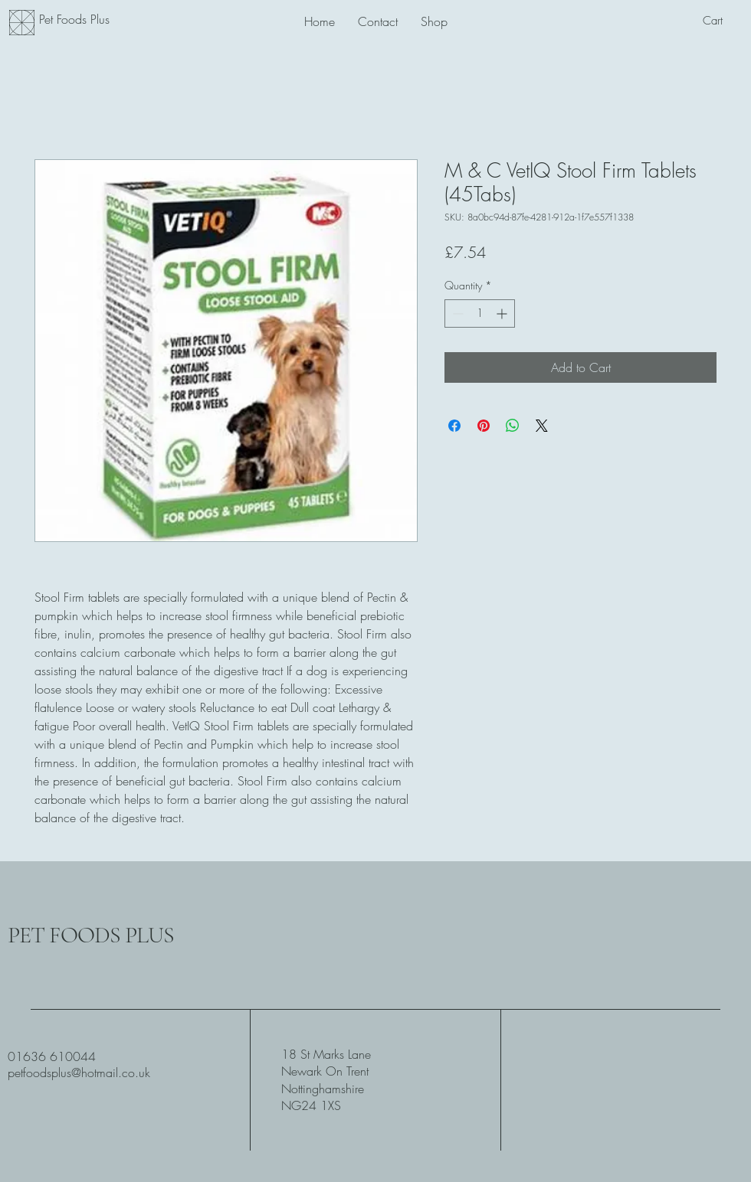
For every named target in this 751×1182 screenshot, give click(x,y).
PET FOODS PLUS (91, 935)
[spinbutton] (480, 313)
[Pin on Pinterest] (483, 425)
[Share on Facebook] (454, 425)
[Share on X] (542, 425)
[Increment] (503, 313)
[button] (723, 21)
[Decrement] (456, 313)
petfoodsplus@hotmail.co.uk (79, 1072)
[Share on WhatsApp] (512, 425)
